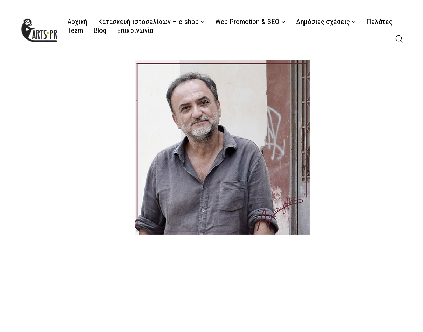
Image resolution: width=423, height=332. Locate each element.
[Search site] (399, 39)
